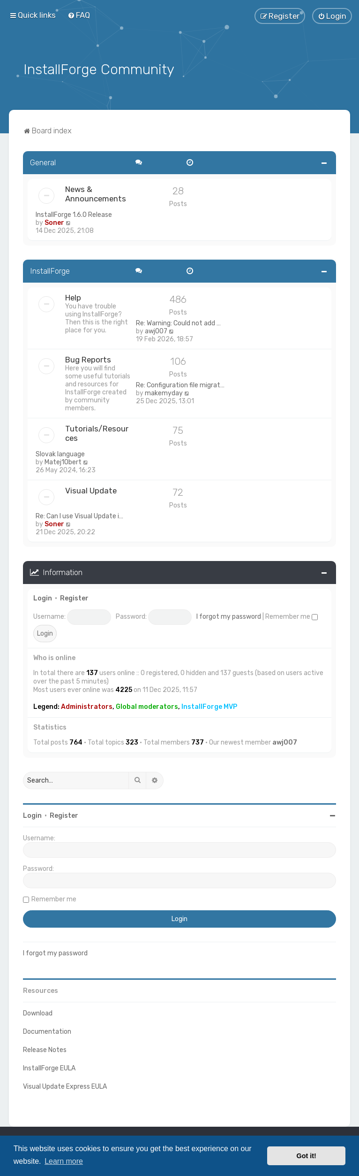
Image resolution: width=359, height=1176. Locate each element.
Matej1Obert (63, 461)
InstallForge (50, 269)
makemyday (164, 392)
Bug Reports (88, 358)
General (43, 161)
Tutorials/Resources (96, 432)
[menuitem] (78, 15)
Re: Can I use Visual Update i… (79, 515)
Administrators (86, 705)
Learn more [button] (64, 1161)
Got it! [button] (306, 1156)
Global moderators (147, 705)
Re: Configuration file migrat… (180, 384)
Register (74, 597)
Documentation (47, 1030)
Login (42, 597)
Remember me (291, 615)
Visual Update (91, 489)
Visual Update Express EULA (65, 1085)
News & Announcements (95, 192)
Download (37, 1012)
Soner (54, 221)
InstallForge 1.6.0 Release (74, 213)
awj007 (156, 330)
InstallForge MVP (209, 705)
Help (73, 296)
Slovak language (60, 453)
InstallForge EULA (49, 1067)
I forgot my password (228, 615)
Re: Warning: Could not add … (178, 322)
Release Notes (45, 1049)
